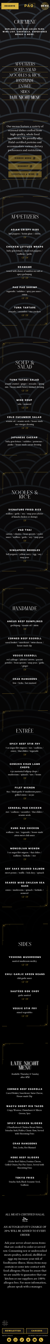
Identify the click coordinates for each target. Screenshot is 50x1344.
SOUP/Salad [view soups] (25, 70)
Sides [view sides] (25, 92)
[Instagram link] (15, 1340)
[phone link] (41, 1340)
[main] (30, 6)
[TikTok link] (22, 1340)
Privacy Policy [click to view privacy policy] (7, 1335)
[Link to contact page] (35, 1340)
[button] (45, 6)
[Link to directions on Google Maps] (28, 1340)
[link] (5, 1323)
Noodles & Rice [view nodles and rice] (25, 75)
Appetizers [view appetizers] (25, 64)
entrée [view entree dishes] (25, 86)
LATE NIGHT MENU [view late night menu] (25, 98)
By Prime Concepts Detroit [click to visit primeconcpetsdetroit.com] (38, 1335)
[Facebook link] (9, 1340)
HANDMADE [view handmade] (25, 81)
